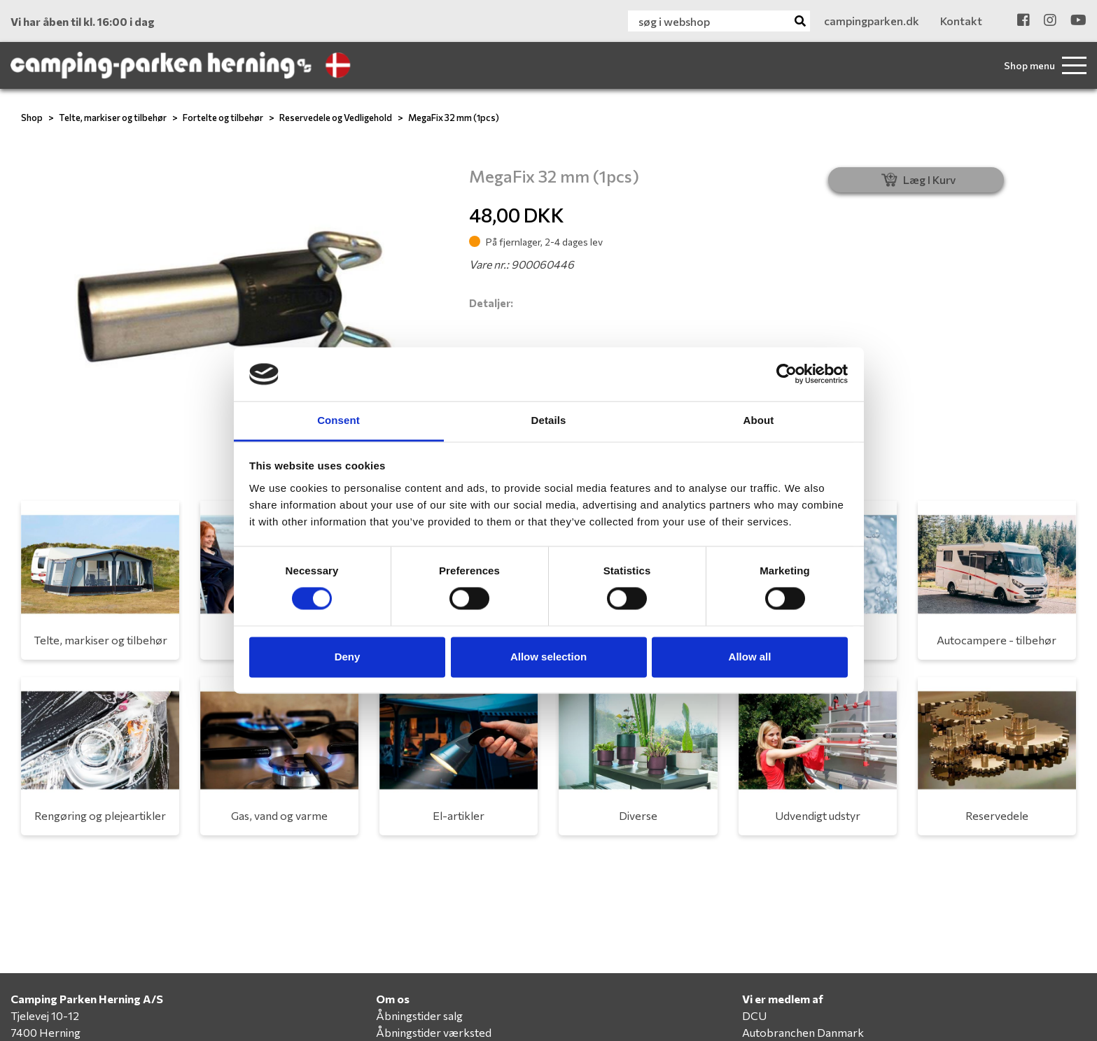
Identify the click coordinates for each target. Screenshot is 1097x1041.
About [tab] (758, 420)
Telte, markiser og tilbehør (113, 117)
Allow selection (548, 657)
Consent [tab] (338, 420)
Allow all (750, 657)
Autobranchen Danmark (803, 1032)
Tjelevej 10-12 (45, 1015)
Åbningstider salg (419, 1015)
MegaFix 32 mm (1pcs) (453, 117)
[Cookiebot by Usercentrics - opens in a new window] (786, 374)
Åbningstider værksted (433, 1032)
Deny (348, 657)
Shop (32, 117)
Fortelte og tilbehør (223, 117)
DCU (754, 1015)
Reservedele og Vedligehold (335, 117)
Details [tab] (548, 420)
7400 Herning (46, 1032)
